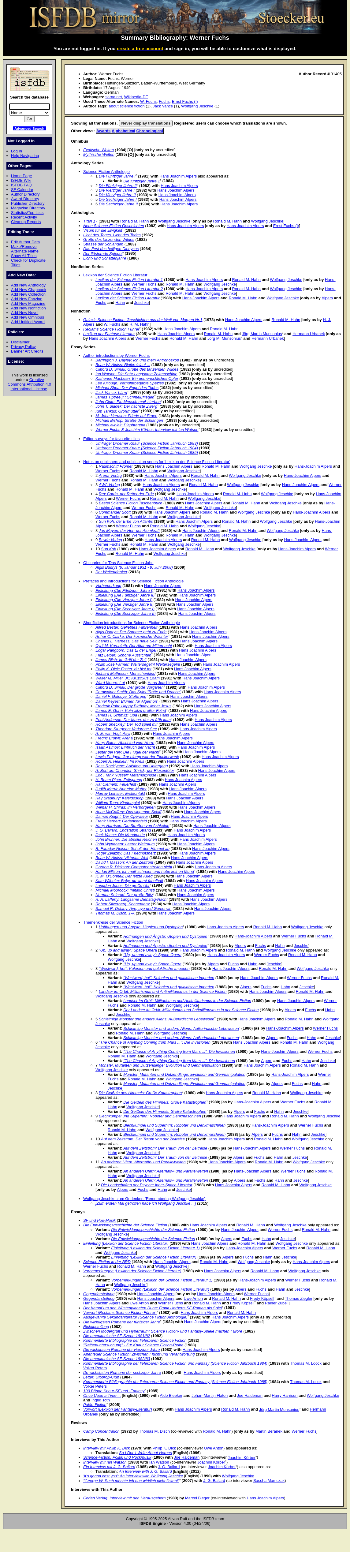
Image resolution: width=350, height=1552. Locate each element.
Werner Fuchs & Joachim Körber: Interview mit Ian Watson (146, 429)
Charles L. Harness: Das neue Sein (126, 641)
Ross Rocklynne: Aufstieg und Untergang (131, 766)
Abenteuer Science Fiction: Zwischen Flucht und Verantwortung (139, 1354)
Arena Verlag (110, 475)
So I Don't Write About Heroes (145, 1452)
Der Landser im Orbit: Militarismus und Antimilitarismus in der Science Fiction (191, 1010)
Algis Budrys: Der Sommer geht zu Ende (131, 632)
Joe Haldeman (250, 1395)
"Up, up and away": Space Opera (128, 950)
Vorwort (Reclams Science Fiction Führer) (120, 1312)
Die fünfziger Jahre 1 (141, 181)
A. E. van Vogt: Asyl (112, 733)
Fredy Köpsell (262, 1298)
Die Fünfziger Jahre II (118, 185)
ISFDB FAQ (21, 185)
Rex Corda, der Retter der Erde (126, 494)
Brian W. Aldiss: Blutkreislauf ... (122, 364)
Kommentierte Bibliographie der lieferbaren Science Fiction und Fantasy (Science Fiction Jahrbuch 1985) (175, 1381)
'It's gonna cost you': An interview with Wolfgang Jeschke (133, 1476)
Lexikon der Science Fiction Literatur (115, 275)
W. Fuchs (148, 101)
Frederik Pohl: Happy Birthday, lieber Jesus (133, 706)
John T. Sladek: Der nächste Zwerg (126, 406)
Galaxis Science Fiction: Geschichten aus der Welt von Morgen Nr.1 (143, 319)
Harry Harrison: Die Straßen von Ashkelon (132, 825)
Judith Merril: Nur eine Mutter (121, 789)
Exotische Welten (98, 150)
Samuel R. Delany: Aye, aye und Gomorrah (133, 908)
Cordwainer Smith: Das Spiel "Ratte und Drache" (138, 692)
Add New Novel (24, 312)
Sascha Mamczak (269, 1481)
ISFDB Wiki (21, 180)
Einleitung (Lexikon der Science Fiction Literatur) (126, 1243)
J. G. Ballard (169, 1466)
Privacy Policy (23, 346)
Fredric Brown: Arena (114, 738)
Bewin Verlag (110, 539)
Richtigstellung (96, 1326)
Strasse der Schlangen (103, 244)
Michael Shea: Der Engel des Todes (126, 387)
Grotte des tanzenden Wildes (108, 239)
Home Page (21, 176)
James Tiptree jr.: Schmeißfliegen (124, 397)
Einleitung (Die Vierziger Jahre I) (123, 599)
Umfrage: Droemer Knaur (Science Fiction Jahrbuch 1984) (146, 448)
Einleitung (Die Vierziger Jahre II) (124, 604)
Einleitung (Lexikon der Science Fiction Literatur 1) (155, 1248)
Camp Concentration (101, 1431)
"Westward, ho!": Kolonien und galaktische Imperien (144, 968)
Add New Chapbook (28, 289)
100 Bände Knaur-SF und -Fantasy (113, 1391)
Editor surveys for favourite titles (111, 438)
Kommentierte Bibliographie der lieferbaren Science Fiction (135, 1340)
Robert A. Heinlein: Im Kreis (119, 761)
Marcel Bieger (197, 1498)
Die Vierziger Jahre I (117, 190)
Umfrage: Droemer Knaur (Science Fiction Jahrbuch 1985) (146, 452)
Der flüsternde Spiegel (102, 253)
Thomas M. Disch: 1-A (115, 913)
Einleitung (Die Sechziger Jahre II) (125, 613)
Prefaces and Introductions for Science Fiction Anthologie (133, 581)
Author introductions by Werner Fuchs (116, 355)
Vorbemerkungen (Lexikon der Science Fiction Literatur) (132, 1271)
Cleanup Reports (26, 221)
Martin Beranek (268, 1431)
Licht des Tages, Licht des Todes (112, 235)
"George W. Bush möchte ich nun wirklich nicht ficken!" (131, 1481)
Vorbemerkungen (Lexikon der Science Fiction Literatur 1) (161, 1280)
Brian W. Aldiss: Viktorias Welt (121, 857)
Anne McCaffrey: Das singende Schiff (128, 812)
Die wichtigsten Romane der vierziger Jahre (121, 1349)
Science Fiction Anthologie (106, 171)
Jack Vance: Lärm (111, 392)
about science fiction (126, 106)
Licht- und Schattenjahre (104, 258)
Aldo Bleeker (171, 1395)
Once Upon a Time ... (102, 1395)
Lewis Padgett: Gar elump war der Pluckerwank (137, 756)
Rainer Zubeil (277, 1303)
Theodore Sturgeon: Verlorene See (126, 729)
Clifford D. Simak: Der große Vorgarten (129, 687)
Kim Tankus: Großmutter (117, 411)
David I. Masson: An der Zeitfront (124, 862)
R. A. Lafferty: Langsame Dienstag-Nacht (131, 899)
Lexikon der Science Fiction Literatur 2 (129, 288)
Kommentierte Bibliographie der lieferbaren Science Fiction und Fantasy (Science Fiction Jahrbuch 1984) (175, 1363)
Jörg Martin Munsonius (262, 333)
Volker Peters (95, 1368)
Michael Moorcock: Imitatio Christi (125, 890)
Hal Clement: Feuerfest (115, 784)
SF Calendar (22, 189)
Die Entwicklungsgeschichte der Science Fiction (125, 1225)
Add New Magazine (28, 303)
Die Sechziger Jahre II (118, 204)
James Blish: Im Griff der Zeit (121, 659)
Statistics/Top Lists (27, 212)
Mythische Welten (98, 154)
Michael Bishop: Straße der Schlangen (129, 420)
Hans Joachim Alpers (178, 176)
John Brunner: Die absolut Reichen (126, 839)
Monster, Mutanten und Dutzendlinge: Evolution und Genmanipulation (160, 1065)
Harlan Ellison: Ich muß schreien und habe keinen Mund (144, 871)
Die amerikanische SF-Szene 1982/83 (116, 1358)
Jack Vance (163, 106)
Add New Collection (28, 294)
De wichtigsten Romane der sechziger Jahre (122, 1372)
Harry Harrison (284, 1395)
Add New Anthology (28, 285)
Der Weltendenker (111, 572)
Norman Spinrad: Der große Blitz (124, 894)
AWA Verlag (109, 484)
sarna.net (113, 97)
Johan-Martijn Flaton (210, 1395)
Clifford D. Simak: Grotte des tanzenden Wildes (136, 369)
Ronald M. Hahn (134, 221)
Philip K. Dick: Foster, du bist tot (123, 669)
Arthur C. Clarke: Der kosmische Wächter (131, 636)
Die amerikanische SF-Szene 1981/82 (116, 1335)
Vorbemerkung (108, 585)
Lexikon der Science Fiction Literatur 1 (129, 279)
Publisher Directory (27, 203)
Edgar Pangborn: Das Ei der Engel (125, 650)
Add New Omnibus (27, 317)
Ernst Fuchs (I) (185, 101)
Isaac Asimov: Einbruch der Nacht (125, 747)
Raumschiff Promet (115, 466)
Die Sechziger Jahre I (118, 199)
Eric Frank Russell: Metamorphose (125, 775)
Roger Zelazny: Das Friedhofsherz (125, 853)
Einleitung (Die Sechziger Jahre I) (125, 609)
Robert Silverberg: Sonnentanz (122, 904)
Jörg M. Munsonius (224, 338)
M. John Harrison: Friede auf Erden (126, 415)
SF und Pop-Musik (99, 1220)
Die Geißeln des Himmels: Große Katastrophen (140, 1092)
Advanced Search (29, 128)
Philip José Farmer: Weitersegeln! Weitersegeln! (137, 664)
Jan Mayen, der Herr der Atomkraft (129, 530)
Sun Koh (108, 549)
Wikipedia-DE (136, 97)
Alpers (327, 298)
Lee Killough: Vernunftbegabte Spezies (129, 383)
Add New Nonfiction (28, 308)
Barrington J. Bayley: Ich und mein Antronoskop (137, 360)
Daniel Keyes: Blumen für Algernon (126, 701)
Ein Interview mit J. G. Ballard (109, 1466)
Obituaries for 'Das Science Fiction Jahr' (118, 562)
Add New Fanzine (26, 299)
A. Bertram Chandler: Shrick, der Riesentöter (134, 770)
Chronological (149, 131)
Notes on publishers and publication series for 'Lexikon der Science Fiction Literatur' (156, 461)
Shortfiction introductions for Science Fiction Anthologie (131, 622)
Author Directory (25, 194)
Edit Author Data (25, 242)
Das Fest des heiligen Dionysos (111, 248)
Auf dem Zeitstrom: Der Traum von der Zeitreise (143, 1139)
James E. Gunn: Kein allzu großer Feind (130, 710)
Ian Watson (159, 1462)
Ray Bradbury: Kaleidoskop (119, 798)
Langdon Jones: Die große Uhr (122, 885)
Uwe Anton (193, 1298)
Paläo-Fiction (94, 1404)
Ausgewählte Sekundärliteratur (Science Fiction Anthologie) (135, 1317)
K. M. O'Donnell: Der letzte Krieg (124, 876)
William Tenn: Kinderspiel (117, 802)
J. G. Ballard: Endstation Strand (123, 830)
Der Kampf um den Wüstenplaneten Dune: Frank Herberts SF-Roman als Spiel (152, 1308)
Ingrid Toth (100, 1400)
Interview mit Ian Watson (105, 1462)
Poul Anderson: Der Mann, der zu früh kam (133, 719)
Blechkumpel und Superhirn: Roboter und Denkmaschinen (150, 1116)
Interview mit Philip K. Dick (106, 1448)
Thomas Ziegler (298, 1298)
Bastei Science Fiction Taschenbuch (130, 503)
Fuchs (164, 101)
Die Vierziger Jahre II (117, 195)
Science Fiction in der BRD (107, 1261)
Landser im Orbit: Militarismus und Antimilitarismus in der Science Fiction (163, 991)
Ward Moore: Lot (110, 682)
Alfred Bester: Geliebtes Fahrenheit (126, 627)
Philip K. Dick (164, 1448)
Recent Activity (24, 217)
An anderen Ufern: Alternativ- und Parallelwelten (143, 1162)
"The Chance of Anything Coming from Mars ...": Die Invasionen (154, 1042)
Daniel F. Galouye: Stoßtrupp (120, 696)
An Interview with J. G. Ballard (145, 1471)
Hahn (120, 302)
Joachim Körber (241, 1457)
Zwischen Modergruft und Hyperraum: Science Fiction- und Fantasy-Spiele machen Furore (162, 1331)
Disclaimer (20, 342)
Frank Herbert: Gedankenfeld (121, 821)
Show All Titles (24, 255)
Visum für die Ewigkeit (102, 230)
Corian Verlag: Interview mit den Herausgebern (124, 1498)
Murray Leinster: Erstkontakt (120, 793)
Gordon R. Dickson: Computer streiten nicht (133, 867)
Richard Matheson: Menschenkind (125, 673)
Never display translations (145, 123)
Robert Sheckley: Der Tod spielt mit (126, 724)
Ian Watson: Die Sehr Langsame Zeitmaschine (136, 374)
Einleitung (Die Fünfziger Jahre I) (124, 590)
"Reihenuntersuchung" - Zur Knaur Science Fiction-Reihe (133, 1345)
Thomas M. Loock (306, 1363)
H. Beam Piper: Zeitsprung (118, 779)
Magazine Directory (28, 208)
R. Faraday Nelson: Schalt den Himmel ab (132, 848)
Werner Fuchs (144, 284)
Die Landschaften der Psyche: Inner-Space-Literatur (146, 1185)
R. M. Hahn (139, 324)
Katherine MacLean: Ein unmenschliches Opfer (136, 378)
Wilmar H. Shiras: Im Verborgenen (125, 807)
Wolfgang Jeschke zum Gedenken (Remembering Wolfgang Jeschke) (144, 1198)
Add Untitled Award (28, 322)
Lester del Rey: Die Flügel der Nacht (127, 752)
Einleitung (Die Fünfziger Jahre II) (125, 595)
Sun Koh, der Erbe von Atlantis (126, 521)
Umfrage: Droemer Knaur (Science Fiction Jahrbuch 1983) (146, 443)
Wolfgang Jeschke (197, 106)
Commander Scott (115, 512)
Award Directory (25, 198)
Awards (103, 131)
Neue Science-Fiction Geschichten (113, 225)
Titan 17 (90, 221)
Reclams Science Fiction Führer (111, 329)
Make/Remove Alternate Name (25, 248)
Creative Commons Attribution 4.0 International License (29, 384)
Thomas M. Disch (154, 1431)
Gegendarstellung (98, 1294)
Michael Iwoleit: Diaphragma (120, 425)
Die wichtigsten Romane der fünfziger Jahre (121, 1322)
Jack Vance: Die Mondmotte (120, 834)
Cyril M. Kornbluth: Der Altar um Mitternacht (133, 645)
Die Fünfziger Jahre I (117, 176)
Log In (16, 151)
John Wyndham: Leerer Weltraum (125, 844)
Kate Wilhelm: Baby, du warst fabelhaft (129, 880)
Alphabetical (123, 131)
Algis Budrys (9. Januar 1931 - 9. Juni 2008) (134, 567)
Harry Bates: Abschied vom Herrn (124, 742)
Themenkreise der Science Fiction (113, 922)
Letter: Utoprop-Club (101, 1377)
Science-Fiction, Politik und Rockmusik (117, 1457)
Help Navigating (25, 155)
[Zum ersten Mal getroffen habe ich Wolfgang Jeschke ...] (145, 1203)
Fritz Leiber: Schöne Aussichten (123, 655)
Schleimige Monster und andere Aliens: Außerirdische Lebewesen (156, 1019)
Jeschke (141, 302)
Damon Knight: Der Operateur (121, 816)
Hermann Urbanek (308, 333)
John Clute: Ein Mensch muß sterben (128, 401)
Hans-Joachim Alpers (313, 466)
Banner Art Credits (27, 351)
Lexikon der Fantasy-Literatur (109, 333)
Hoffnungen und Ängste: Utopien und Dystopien (141, 927)
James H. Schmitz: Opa (116, 715)
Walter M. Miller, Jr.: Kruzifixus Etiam (127, 678)
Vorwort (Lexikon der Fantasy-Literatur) (117, 1409)
